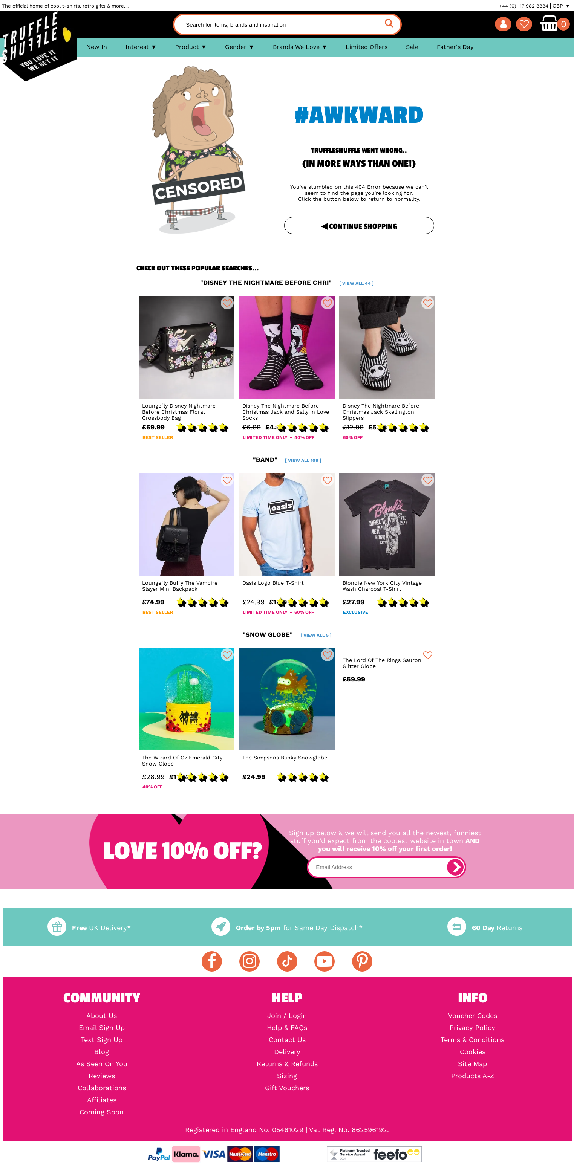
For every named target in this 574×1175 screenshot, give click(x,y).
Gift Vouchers (287, 1088)
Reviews (102, 1076)
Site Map (472, 1063)
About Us (101, 1015)
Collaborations (102, 1088)
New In (96, 46)
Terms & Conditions (472, 1039)
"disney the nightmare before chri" (287, 282)
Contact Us (287, 1039)
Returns (484, 928)
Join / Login (287, 1015)
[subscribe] (455, 867)
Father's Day (455, 46)
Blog (101, 1051)
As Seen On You (101, 1063)
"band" (287, 459)
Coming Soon (102, 1112)
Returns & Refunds (287, 1063)
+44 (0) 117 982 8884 (523, 6)
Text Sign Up (101, 1039)
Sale (412, 46)
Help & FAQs (287, 1027)
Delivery (287, 1051)
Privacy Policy (472, 1027)
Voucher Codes (472, 1015)
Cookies (472, 1051)
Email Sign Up (102, 1027)
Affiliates (101, 1100)
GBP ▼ (561, 5)
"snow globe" (287, 634)
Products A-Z (472, 1076)
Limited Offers (366, 46)
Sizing (287, 1076)
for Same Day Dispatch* (286, 928)
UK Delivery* (88, 928)
